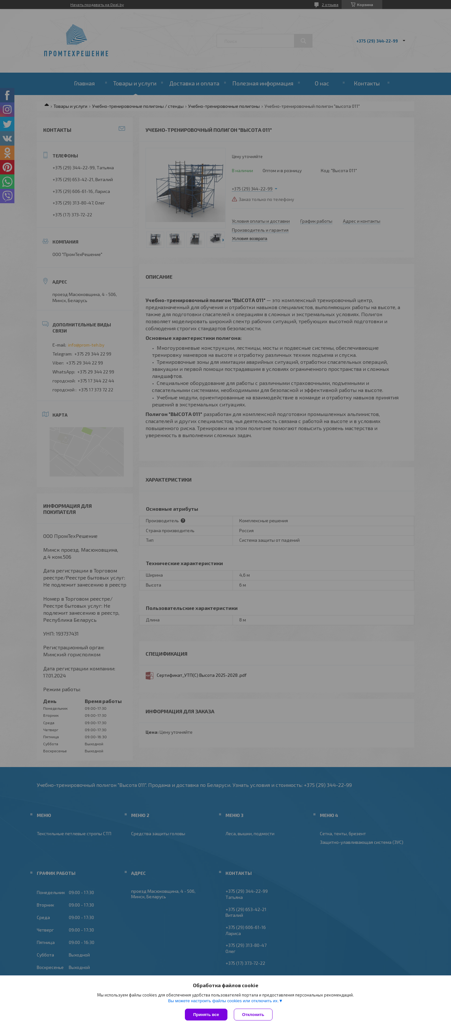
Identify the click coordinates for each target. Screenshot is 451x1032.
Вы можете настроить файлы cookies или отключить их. (223, 1000)
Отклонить (253, 1014)
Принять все (206, 1014)
